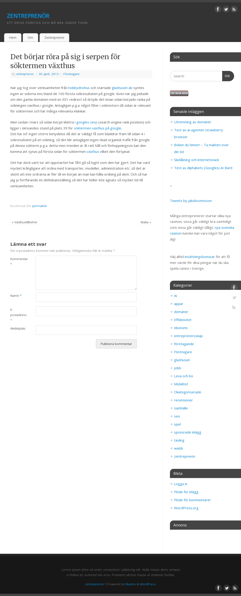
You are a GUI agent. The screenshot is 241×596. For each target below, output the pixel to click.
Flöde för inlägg (186, 492)
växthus (93, 151)
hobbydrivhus (79, 87)
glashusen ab (122, 87)
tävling (179, 440)
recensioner (183, 400)
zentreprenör (28, 14)
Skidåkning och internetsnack (196, 159)
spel (177, 424)
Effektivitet (183, 319)
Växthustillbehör (24, 222)
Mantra (131, 584)
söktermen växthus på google (97, 128)
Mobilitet (181, 384)
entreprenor (25, 74)
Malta (146, 222)
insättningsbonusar (200, 256)
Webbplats (16, 328)
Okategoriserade (187, 392)
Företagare (71, 74)
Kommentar (16, 261)
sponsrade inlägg (187, 432)
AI (175, 295)
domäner (181, 311)
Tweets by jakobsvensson (191, 200)
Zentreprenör (54, 37)
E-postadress (16, 315)
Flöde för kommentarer (192, 500)
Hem (12, 37)
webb (178, 448)
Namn (16, 296)
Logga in (180, 483)
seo (177, 416)
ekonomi (180, 327)
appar (178, 303)
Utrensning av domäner (192, 122)
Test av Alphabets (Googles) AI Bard (203, 167)
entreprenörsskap (188, 335)
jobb (177, 368)
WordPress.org (186, 508)
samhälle (181, 408)
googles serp (87, 122)
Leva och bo (183, 376)
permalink (39, 206)
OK (226, 75)
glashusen (182, 360)
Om (30, 37)
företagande (184, 343)
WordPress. (148, 584)
